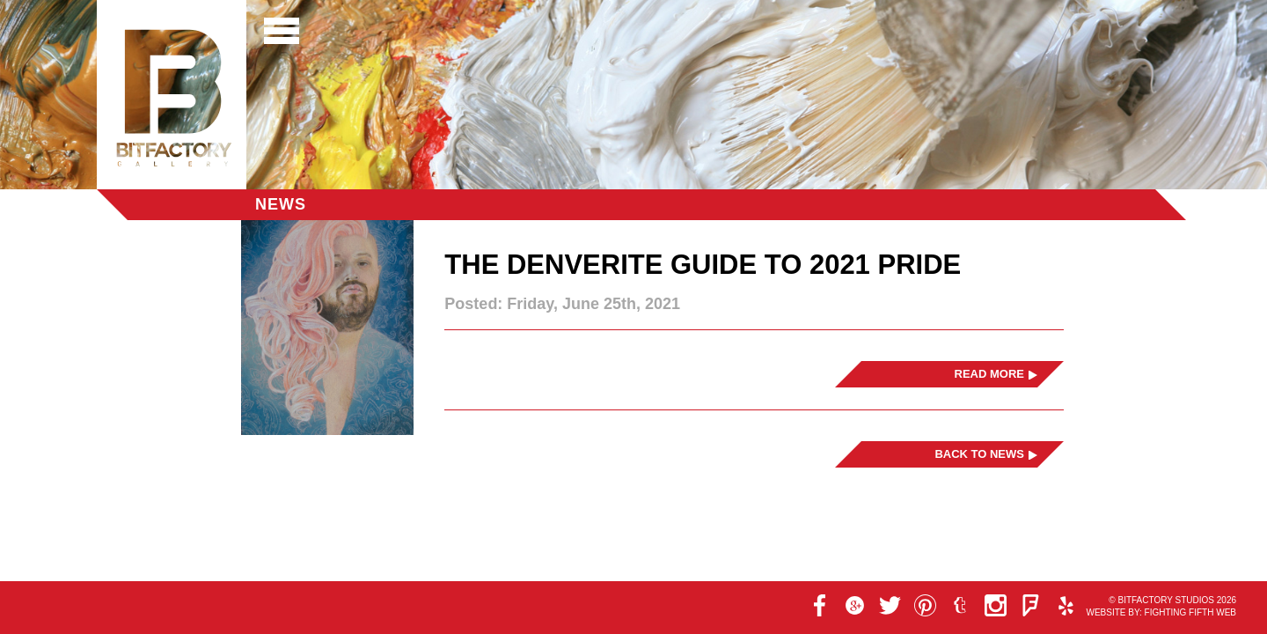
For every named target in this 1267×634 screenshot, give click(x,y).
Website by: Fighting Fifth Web (1161, 612)
